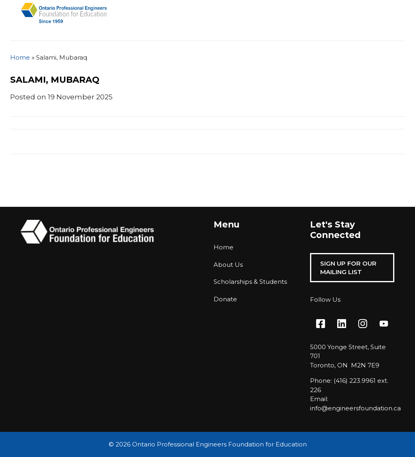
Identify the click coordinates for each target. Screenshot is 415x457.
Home (20, 57)
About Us (228, 264)
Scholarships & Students (250, 281)
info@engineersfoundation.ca (355, 408)
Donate (225, 299)
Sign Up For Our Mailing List (348, 268)
